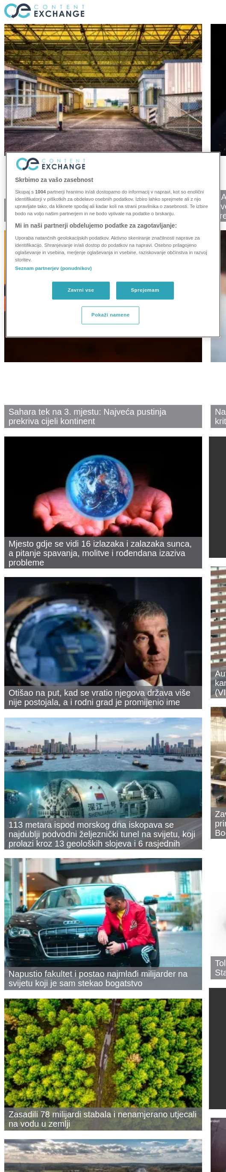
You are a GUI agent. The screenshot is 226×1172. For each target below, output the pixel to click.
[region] (113, 245)
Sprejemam (145, 290)
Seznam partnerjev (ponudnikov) (53, 268)
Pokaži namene (110, 315)
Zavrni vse (81, 290)
